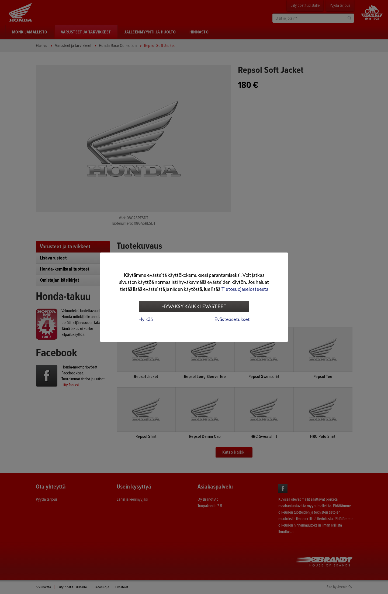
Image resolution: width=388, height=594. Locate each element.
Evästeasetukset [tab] (232, 319)
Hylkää (145, 319)
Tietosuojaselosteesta (244, 289)
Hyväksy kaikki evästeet (194, 306)
